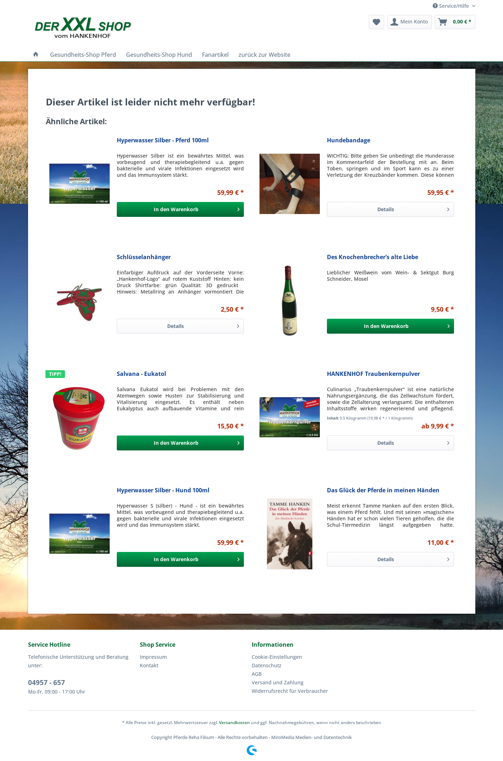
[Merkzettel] (376, 22)
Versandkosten (234, 722)
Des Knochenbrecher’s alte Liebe (372, 257)
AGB (257, 673)
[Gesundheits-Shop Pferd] (83, 54)
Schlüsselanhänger (144, 257)
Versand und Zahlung (278, 682)
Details (413, 208)
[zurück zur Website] (264, 54)
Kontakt (149, 665)
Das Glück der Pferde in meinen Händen (383, 490)
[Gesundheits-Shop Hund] (159, 54)
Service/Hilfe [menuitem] (451, 5)
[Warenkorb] (455, 22)
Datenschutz (266, 665)
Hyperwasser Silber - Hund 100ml (163, 490)
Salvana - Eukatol (141, 374)
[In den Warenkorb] (180, 209)
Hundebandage (348, 140)
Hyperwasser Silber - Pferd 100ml (163, 140)
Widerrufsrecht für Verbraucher (290, 691)
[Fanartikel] (215, 54)
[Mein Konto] (409, 22)
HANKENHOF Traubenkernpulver (373, 374)
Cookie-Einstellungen (277, 656)
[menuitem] (376, 22)
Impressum (153, 656)
